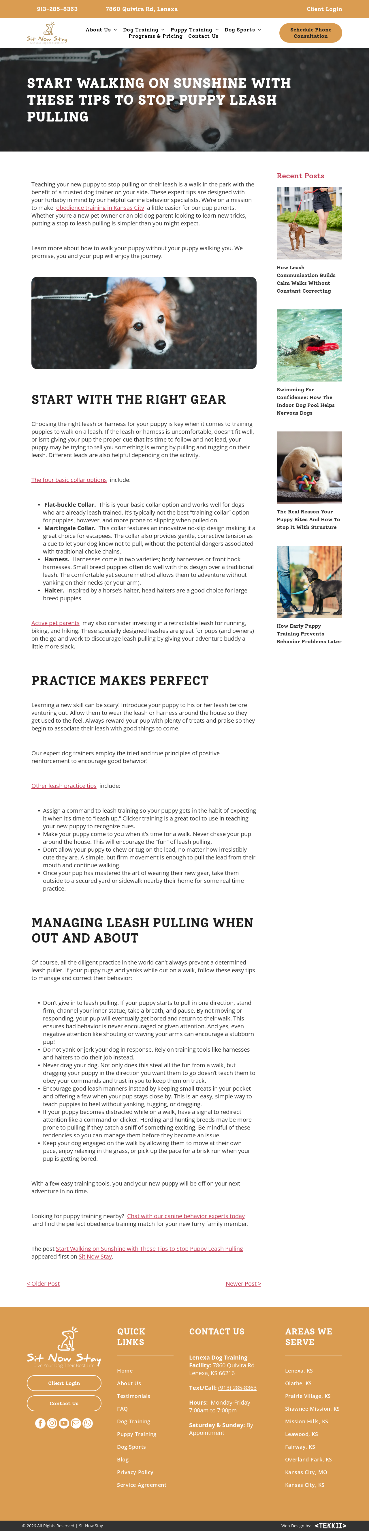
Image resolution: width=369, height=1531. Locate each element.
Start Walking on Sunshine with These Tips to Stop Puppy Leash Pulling (149, 1249)
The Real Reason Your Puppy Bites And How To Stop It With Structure (308, 519)
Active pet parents (55, 623)
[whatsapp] (87, 1424)
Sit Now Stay (95, 1256)
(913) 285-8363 (237, 1388)
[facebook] (40, 1424)
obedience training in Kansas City (100, 208)
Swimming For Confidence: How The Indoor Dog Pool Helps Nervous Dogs (306, 401)
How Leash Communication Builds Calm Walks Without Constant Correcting (306, 279)
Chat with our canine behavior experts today (186, 1216)
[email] (76, 1424)
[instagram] (52, 1424)
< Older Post (43, 1283)
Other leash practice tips (64, 786)
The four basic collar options (69, 480)
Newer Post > (243, 1283)
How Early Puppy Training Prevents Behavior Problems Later (309, 634)
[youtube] (64, 1424)
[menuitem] (101, 30)
